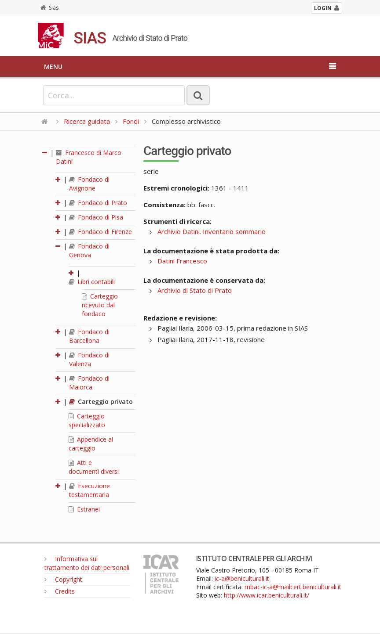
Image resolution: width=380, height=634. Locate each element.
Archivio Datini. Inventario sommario (211, 231)
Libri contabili (92, 281)
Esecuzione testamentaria (89, 490)
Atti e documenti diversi (94, 467)
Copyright (63, 579)
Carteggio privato (101, 401)
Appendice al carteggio (91, 443)
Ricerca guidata (87, 121)
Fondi (131, 121)
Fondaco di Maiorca (89, 382)
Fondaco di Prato (98, 202)
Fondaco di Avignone (89, 183)
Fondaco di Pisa (96, 217)
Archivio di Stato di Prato (194, 290)
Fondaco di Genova (89, 250)
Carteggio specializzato (87, 420)
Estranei (84, 509)
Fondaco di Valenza (89, 359)
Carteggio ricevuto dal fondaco (100, 305)
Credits (59, 591)
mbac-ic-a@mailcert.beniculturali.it (293, 587)
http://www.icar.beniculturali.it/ (266, 595)
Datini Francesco (182, 260)
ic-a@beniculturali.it (242, 578)
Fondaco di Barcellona (89, 336)
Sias (49, 7)
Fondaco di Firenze (100, 231)
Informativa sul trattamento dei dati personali (86, 563)
